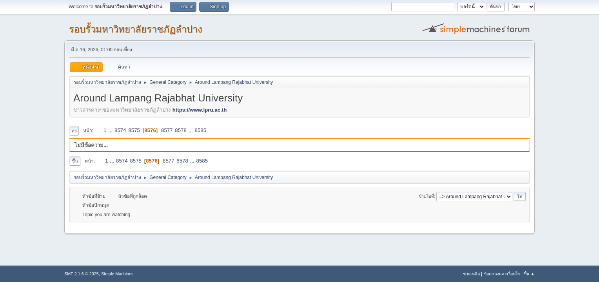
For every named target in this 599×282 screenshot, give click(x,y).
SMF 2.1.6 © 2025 (81, 273)
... (111, 130)
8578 (181, 130)
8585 (201, 130)
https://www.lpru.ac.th (199, 110)
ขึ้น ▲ (529, 273)
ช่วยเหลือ (471, 273)
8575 (134, 130)
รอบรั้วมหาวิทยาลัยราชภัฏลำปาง (135, 29)
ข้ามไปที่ (426, 196)
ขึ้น (75, 161)
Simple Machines (117, 273)
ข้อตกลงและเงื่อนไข (502, 273)
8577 (167, 130)
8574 (120, 130)
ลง (74, 130)
